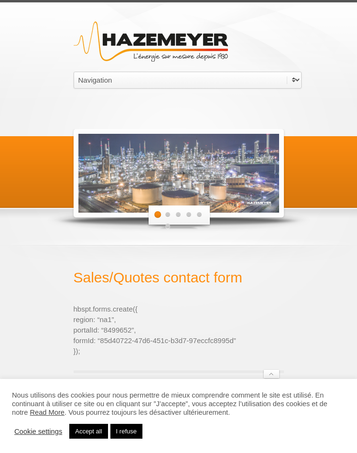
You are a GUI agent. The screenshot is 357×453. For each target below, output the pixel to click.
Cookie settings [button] (38, 431)
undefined (188, 80)
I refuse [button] (126, 431)
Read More (47, 412)
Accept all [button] (88, 431)
